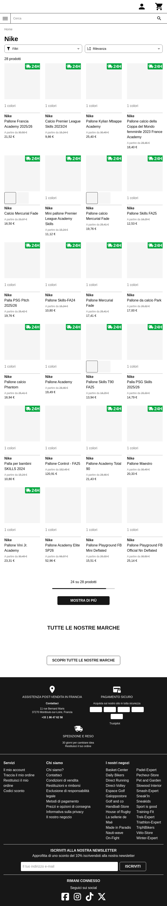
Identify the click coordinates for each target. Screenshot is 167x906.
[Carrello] (159, 6)
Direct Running (117, 780)
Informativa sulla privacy (65, 812)
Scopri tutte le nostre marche (83, 660)
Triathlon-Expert (148, 822)
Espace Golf (115, 791)
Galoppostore (116, 796)
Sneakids (143, 801)
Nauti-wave (114, 833)
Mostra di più (83, 600)
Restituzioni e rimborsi (63, 785)
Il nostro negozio (59, 817)
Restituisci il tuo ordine (78, 746)
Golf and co (115, 801)
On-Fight (112, 838)
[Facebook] (65, 897)
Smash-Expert (147, 791)
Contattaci (52, 703)
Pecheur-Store (147, 775)
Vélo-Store (144, 833)
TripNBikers (145, 827)
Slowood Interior (149, 785)
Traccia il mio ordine (19, 775)
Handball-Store (117, 806)
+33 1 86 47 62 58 (52, 717)
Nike (8, 116)
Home (8, 29)
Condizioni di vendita (62, 780)
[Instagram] (77, 897)
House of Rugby (118, 812)
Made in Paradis (118, 827)
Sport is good (146, 806)
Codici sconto (13, 791)
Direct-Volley (115, 785)
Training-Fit (145, 812)
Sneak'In (143, 796)
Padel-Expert (146, 770)
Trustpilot (115, 723)
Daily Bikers (115, 775)
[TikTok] (89, 897)
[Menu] (5, 18)
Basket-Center (117, 770)
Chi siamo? (55, 770)
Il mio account (14, 770)
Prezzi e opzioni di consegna (68, 806)
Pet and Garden (148, 780)
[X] (101, 897)
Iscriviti (133, 866)
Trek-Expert (145, 817)
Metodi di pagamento (62, 801)
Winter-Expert (147, 838)
